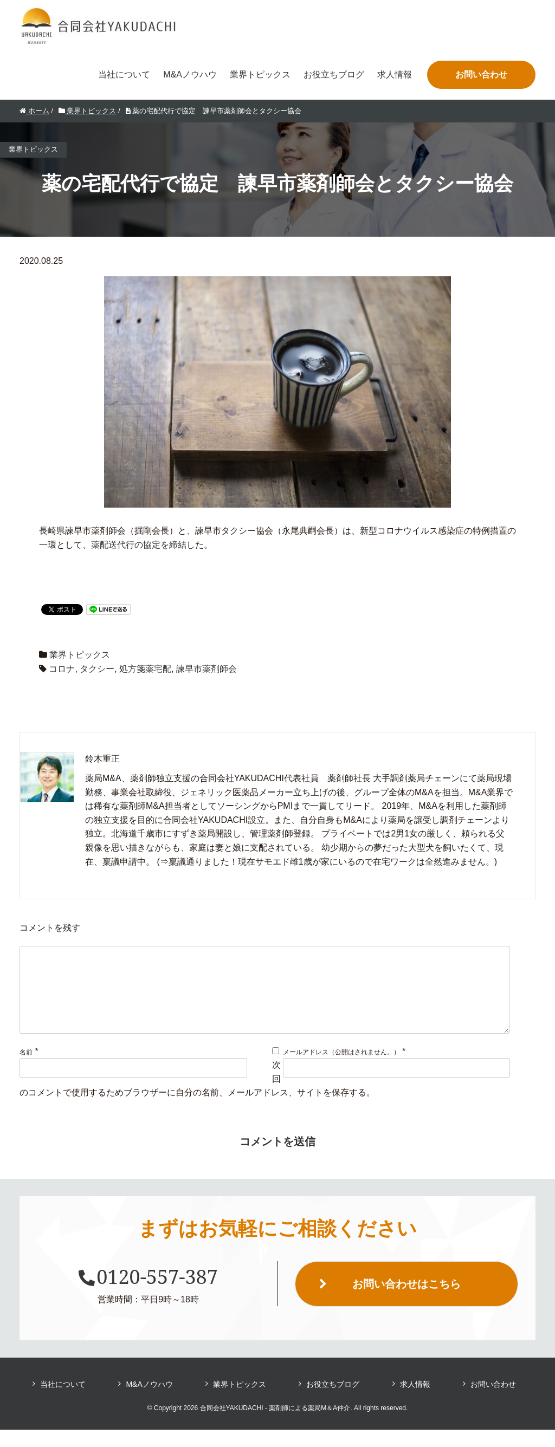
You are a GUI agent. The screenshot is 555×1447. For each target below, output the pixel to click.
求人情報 (394, 74)
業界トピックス (260, 74)
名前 (26, 1069)
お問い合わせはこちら (406, 1301)
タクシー (97, 668)
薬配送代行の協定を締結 (138, 544)
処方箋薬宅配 (145, 668)
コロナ (62, 668)
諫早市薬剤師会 (206, 668)
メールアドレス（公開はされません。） (341, 1069)
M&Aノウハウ (190, 74)
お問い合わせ (481, 74)
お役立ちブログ (334, 74)
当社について (124, 74)
